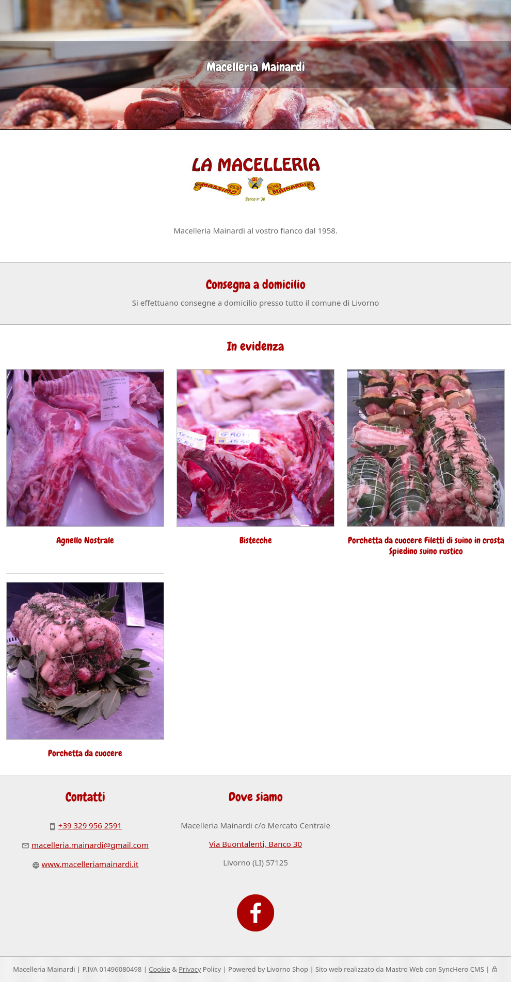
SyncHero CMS (461, 969)
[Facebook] (255, 908)
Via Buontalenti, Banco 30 (255, 844)
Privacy (190, 969)
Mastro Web (405, 969)
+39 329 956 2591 (90, 825)
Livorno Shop (287, 969)
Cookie (159, 969)
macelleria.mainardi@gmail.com (90, 845)
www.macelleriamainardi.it (90, 864)
